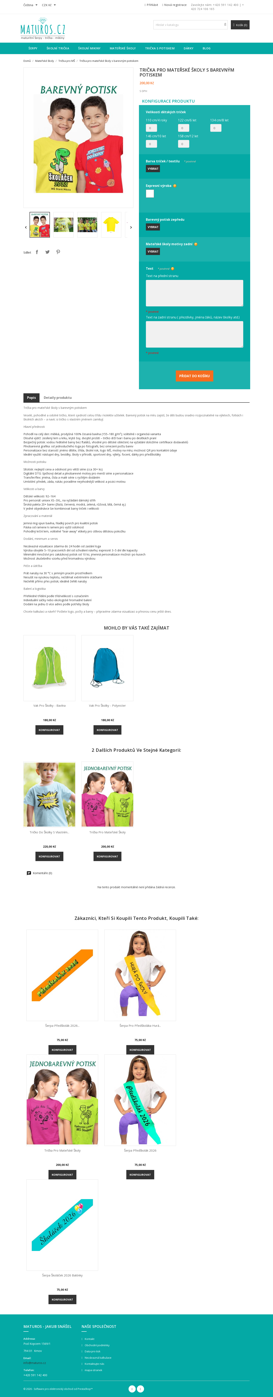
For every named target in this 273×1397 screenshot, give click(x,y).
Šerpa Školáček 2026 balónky (62, 1275)
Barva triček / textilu (171, 160)
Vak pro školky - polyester (107, 705)
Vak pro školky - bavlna (49, 705)
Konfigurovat (49, 730)
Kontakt (89, 1339)
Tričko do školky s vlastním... (49, 832)
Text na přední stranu (162, 276)
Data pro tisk (92, 1351)
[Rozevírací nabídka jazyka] (31, 5)
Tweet (47, 252)
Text (157, 268)
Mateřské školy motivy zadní (169, 244)
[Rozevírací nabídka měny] (49, 5)
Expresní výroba (159, 185)
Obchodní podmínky (97, 1345)
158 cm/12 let (188, 136)
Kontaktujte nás (94, 1364)
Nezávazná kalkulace (97, 1357)
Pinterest (58, 252)
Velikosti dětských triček (166, 112)
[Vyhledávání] (190, 24)
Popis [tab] (31, 397)
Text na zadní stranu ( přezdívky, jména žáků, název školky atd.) (193, 317)
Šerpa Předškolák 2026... (62, 1025)
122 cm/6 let (187, 120)
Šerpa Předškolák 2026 (140, 1150)
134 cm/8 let (219, 120)
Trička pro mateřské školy (107, 832)
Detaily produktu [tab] (58, 397)
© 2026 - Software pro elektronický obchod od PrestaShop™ (58, 1389)
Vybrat (153, 169)
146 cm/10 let (156, 136)
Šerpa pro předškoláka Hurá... (140, 1025)
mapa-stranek (93, 1370)
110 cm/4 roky (156, 120)
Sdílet (37, 252)
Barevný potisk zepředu (165, 219)
